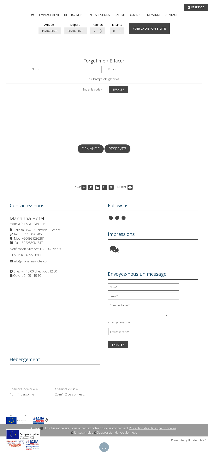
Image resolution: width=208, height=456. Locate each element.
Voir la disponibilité (149, 28)
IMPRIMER (125, 187)
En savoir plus (82, 432)
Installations (99, 15)
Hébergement (74, 15)
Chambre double (66, 389)
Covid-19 (136, 15)
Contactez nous (27, 205)
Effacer (118, 89)
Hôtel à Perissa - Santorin (27, 224)
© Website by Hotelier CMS (188, 440)
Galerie (120, 15)
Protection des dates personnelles (152, 428)
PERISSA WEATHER (155, 372)
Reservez (196, 7)
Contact (171, 15)
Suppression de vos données (115, 432)
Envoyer (118, 344)
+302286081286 (30, 234)
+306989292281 (33, 238)
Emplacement (49, 15)
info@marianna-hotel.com (31, 261)
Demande (154, 15)
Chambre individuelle (24, 389)
